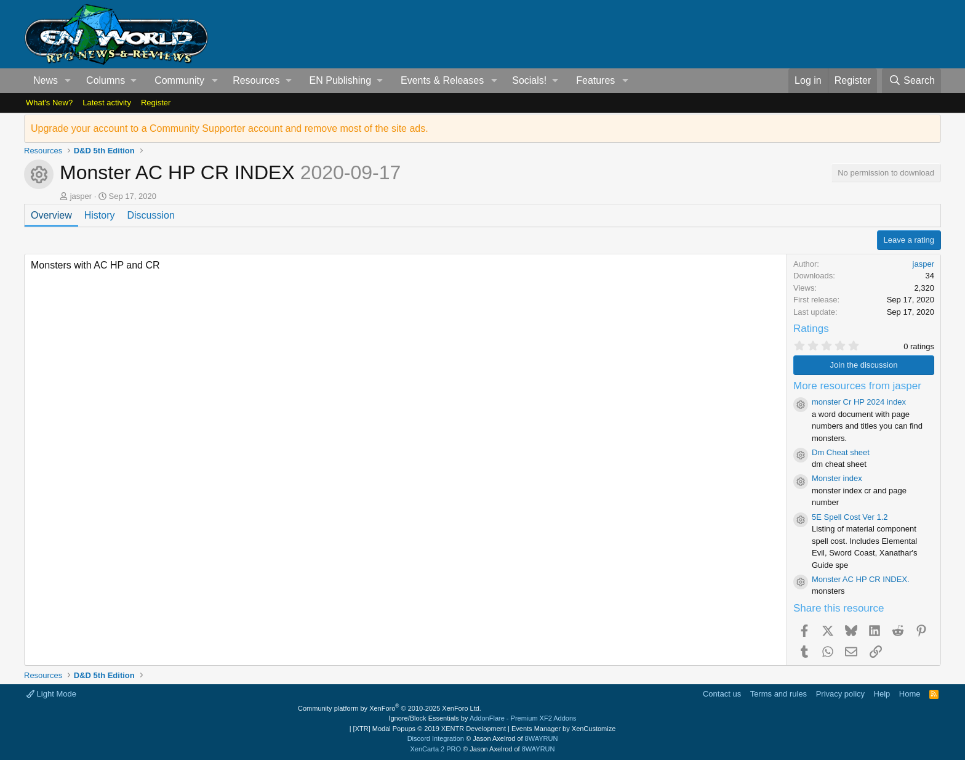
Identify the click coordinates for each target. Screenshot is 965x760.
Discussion (150, 215)
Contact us (722, 693)
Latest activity (106, 102)
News (45, 80)
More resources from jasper (857, 386)
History (99, 215)
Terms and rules (778, 693)
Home (910, 693)
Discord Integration (435, 738)
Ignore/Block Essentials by (482, 718)
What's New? (49, 102)
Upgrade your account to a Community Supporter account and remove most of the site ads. (229, 128)
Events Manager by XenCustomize (563, 728)
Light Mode (51, 693)
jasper (81, 196)
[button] (68, 80)
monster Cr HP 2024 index (859, 401)
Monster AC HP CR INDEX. (861, 579)
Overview (51, 215)
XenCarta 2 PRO (436, 749)
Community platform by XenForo (389, 708)
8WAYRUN (541, 738)
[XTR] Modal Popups (429, 728)
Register (155, 102)
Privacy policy (840, 693)
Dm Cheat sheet (841, 452)
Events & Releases (442, 80)
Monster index (837, 478)
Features (595, 80)
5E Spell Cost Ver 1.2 (850, 517)
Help (882, 693)
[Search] (911, 80)
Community (179, 80)
